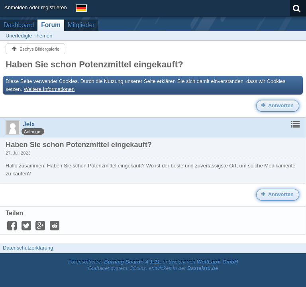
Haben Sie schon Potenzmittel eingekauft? (94, 64)
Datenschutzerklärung (28, 248)
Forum (51, 25)
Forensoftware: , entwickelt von (153, 262)
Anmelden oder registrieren (35, 7)
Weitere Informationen (49, 89)
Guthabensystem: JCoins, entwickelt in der (153, 268)
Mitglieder (81, 25)
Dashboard (19, 25)
